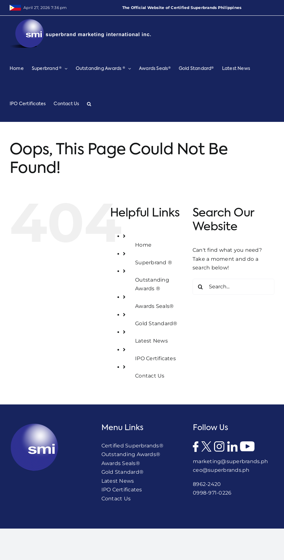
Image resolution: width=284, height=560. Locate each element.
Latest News (151, 341)
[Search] (201, 287)
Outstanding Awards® (130, 454)
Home (143, 245)
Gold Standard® (156, 323)
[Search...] (233, 287)
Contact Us (149, 376)
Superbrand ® (153, 262)
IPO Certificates (155, 358)
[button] (89, 104)
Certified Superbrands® (132, 446)
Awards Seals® (154, 306)
